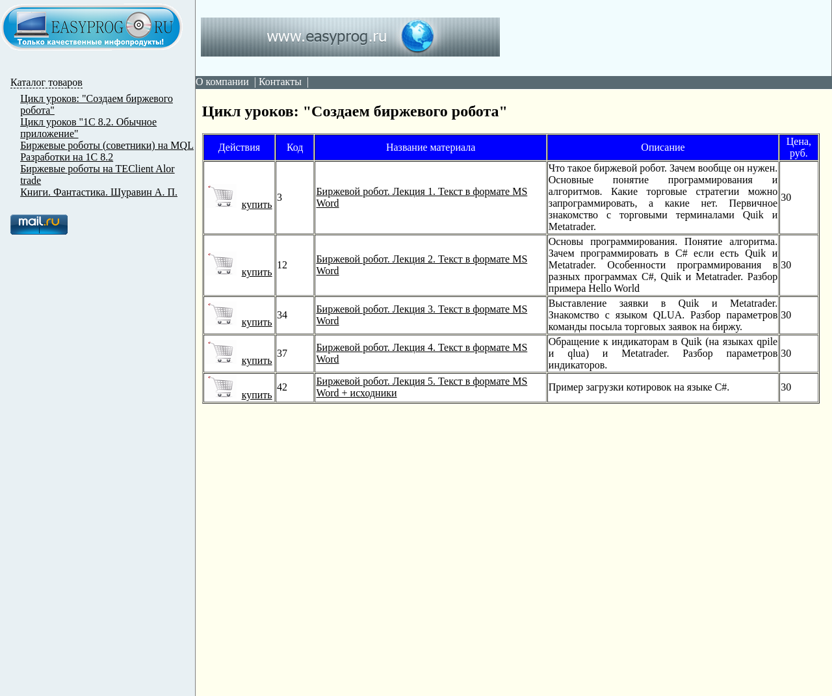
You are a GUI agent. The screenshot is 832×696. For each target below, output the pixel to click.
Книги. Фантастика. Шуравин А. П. (98, 192)
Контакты (280, 81)
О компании (222, 81)
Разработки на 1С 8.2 (66, 156)
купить (239, 204)
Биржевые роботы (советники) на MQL (107, 145)
